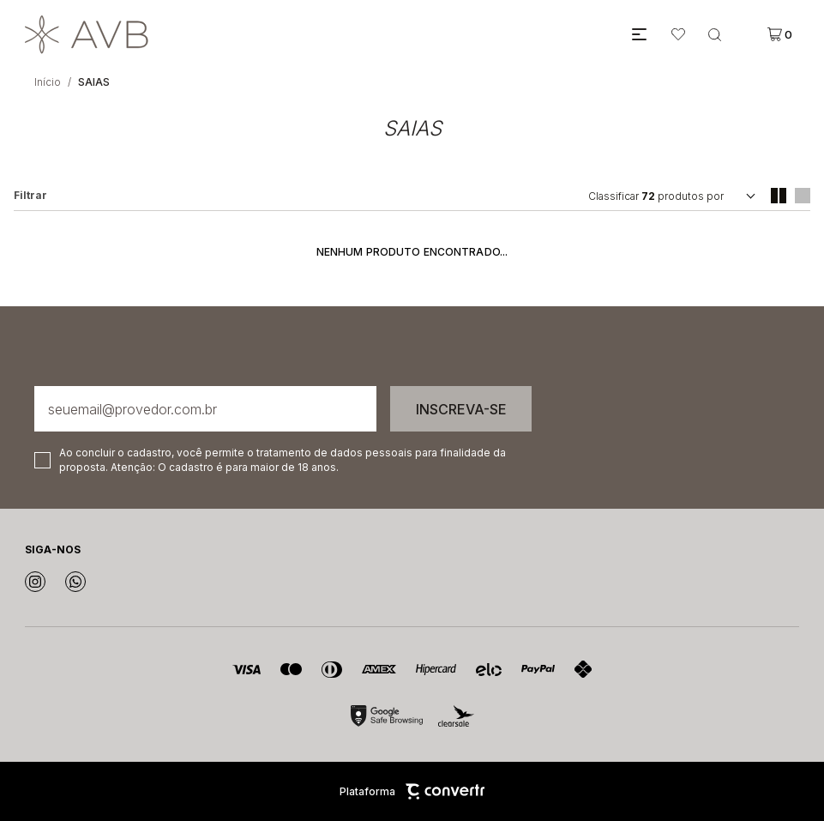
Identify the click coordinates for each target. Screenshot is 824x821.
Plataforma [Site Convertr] (412, 791)
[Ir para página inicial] (47, 81)
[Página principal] (324, 34)
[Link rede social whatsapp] (75, 581)
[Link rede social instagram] (35, 581)
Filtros (30, 195)
